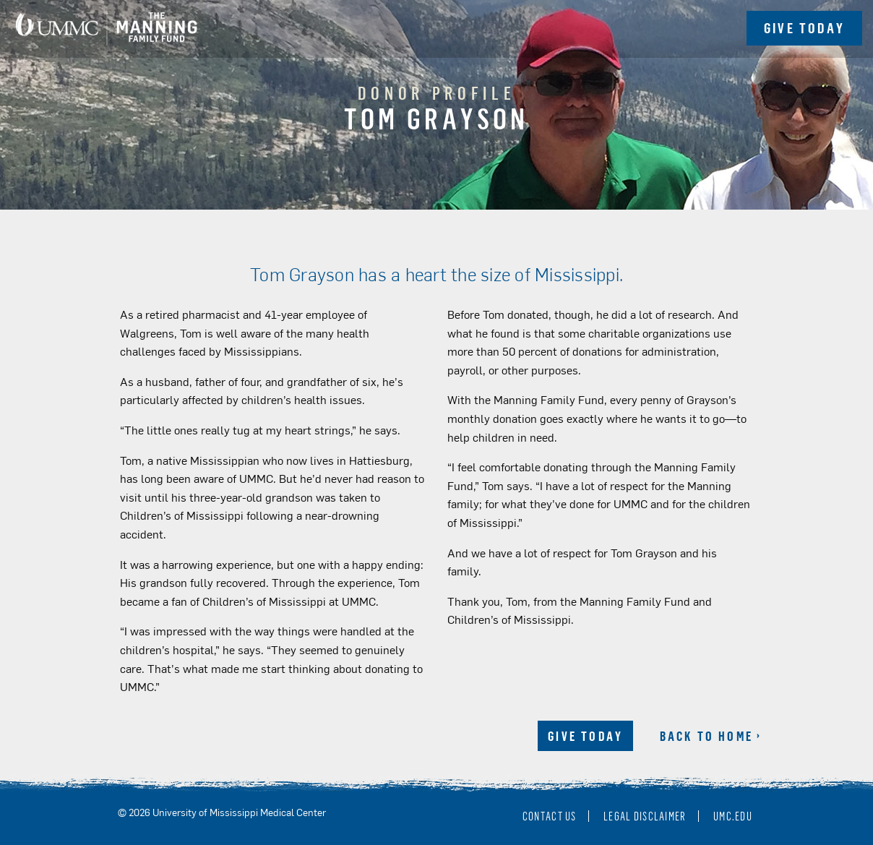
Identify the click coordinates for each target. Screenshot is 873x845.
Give (804, 27)
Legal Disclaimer (644, 816)
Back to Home (706, 736)
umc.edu (732, 816)
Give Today (585, 736)
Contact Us (549, 816)
